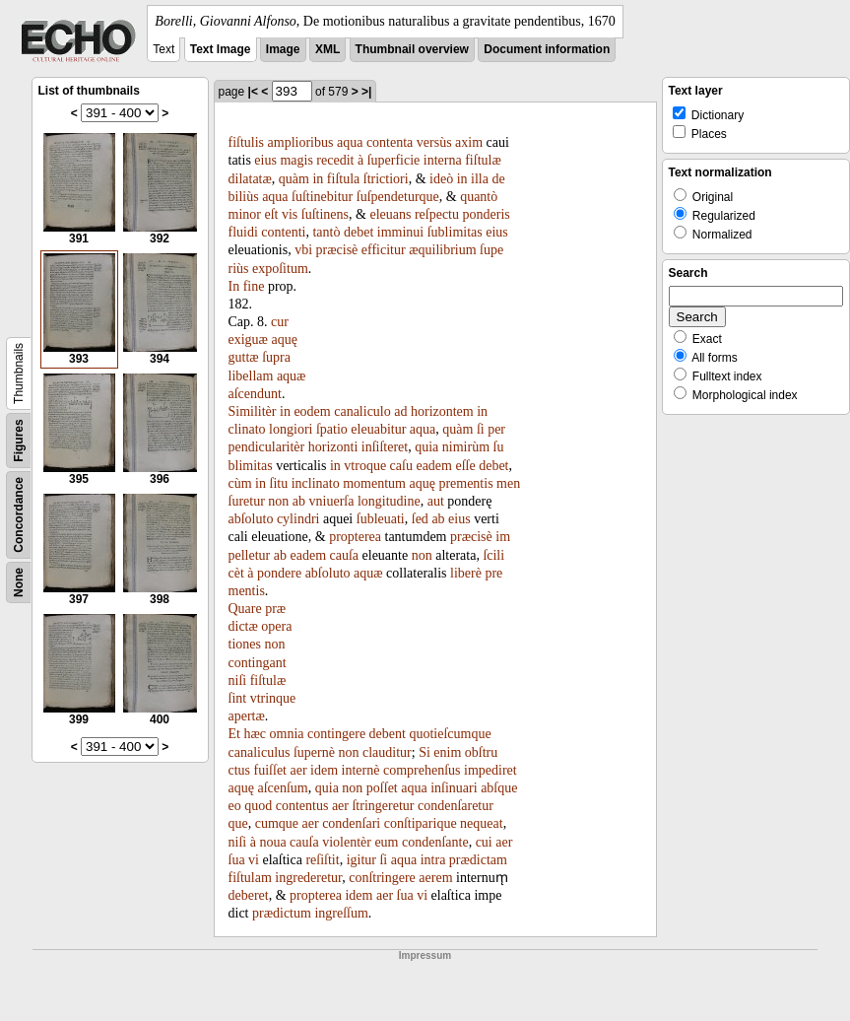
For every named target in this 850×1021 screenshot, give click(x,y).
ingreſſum (340, 913)
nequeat (481, 823)
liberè (466, 573)
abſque (499, 788)
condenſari (351, 823)
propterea (355, 536)
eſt (271, 214)
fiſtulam (250, 877)
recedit (335, 160)
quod (258, 805)
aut (435, 501)
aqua (349, 142)
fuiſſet (270, 770)
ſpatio (332, 429)
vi (253, 859)
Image (283, 49)
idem (324, 770)
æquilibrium (442, 249)
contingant (258, 662)
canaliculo (362, 411)
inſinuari (453, 788)
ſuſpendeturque (398, 196)
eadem (434, 465)
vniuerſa (332, 501)
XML (327, 49)
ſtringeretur (383, 805)
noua (272, 842)
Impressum (425, 955)
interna (443, 160)
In (234, 286)
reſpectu (437, 214)
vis (289, 214)
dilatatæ (250, 178)
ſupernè (314, 752)
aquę (283, 339)
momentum (374, 483)
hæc (254, 733)
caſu (401, 465)
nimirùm (466, 447)
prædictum (281, 913)
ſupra (276, 357)
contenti (283, 232)
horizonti (333, 447)
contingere (336, 733)
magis (296, 160)
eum (386, 842)
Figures (19, 440)
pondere (279, 573)
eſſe (465, 465)
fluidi (243, 232)
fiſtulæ (483, 160)
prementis (465, 483)
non (278, 501)
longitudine (389, 501)
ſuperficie (394, 160)
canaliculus (260, 752)
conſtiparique (420, 823)
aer (299, 770)
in (317, 178)
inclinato (316, 483)
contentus (302, 805)
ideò (441, 178)
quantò (478, 196)
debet (358, 232)
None (19, 582)
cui (484, 842)
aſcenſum (282, 788)
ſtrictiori (386, 178)
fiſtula (343, 178)
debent (387, 733)
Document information (547, 49)
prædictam (478, 859)
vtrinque (273, 698)
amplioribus (301, 142)
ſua (237, 859)
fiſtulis (247, 142)
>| (366, 92)
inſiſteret (384, 447)
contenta (389, 142)
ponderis (486, 214)
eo (235, 805)
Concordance (19, 515)
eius (265, 160)
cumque (276, 823)
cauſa (345, 555)
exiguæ (248, 339)
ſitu (279, 483)
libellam (251, 376)
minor (245, 214)
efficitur (383, 249)
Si (424, 752)
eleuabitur (378, 429)
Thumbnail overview (412, 49)
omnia (287, 733)
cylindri (298, 518)
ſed (420, 518)
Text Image (220, 49)
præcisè (337, 249)
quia (426, 447)
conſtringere (382, 877)
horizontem (442, 411)
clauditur (387, 752)
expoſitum (280, 268)
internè (361, 770)
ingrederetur (308, 877)
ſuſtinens (325, 214)
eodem (312, 411)
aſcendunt (255, 393)
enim (447, 752)
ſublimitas (455, 232)
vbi (303, 249)
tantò (326, 232)
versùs (434, 142)
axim (469, 142)
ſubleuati (381, 518)
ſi (481, 429)
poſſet (382, 788)
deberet (249, 895)
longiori (290, 429)
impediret (490, 770)
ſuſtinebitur (322, 196)
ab (299, 501)
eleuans (390, 214)
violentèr (346, 842)
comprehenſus (422, 770)
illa (480, 178)
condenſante (435, 842)
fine (254, 286)
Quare (245, 608)
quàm (294, 178)
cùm (240, 483)
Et (234, 733)
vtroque (365, 465)
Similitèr (253, 411)
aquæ (291, 376)
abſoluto (251, 518)
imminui (400, 232)
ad (400, 411)
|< (253, 92)
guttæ (244, 357)
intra (433, 859)
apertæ (247, 716)
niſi (238, 680)
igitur (361, 859)
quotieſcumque (449, 733)
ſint (238, 698)
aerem (435, 877)
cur (280, 321)
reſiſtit (322, 859)
